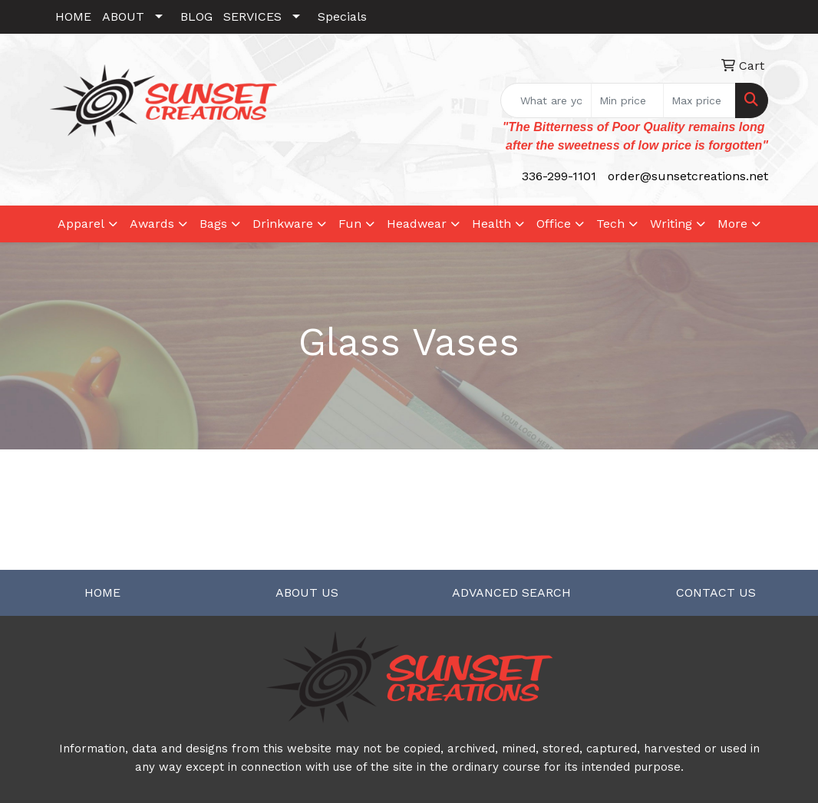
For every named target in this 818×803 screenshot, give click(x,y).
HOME (73, 16)
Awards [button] (152, 223)
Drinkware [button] (282, 223)
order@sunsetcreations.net (688, 176)
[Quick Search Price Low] (627, 100)
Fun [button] (349, 223)
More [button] (732, 223)
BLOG (196, 16)
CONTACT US (716, 592)
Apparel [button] (81, 223)
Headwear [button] (417, 223)
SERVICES (252, 16)
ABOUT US (306, 592)
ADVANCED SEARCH (511, 592)
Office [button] (553, 223)
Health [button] (491, 223)
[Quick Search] (546, 100)
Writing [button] (671, 223)
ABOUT (123, 16)
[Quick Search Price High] (699, 100)
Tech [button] (610, 223)
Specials (342, 16)
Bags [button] (213, 223)
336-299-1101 (559, 176)
